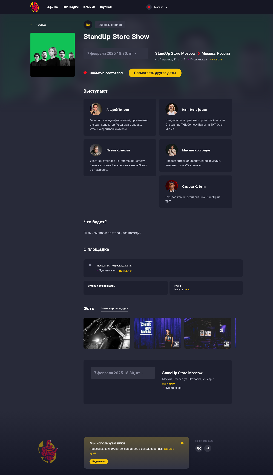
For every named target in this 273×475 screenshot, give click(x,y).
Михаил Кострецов (196, 150)
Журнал (106, 7)
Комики (89, 7)
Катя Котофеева (194, 110)
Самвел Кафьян (194, 186)
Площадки (71, 7)
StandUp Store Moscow (175, 53)
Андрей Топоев (118, 110)
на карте (216, 59)
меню (187, 289)
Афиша (52, 7)
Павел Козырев (118, 150)
